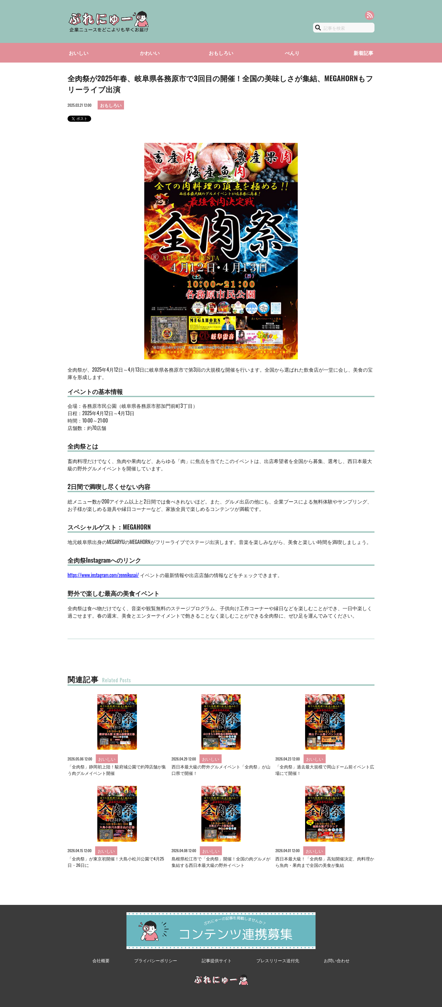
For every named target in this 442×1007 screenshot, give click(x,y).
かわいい (150, 52)
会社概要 (101, 960)
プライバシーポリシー (155, 960)
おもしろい (221, 52)
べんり (292, 52)
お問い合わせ (337, 960)
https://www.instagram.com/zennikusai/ (103, 575)
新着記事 (363, 52)
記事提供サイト (217, 960)
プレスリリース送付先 (277, 960)
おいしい (78, 52)
